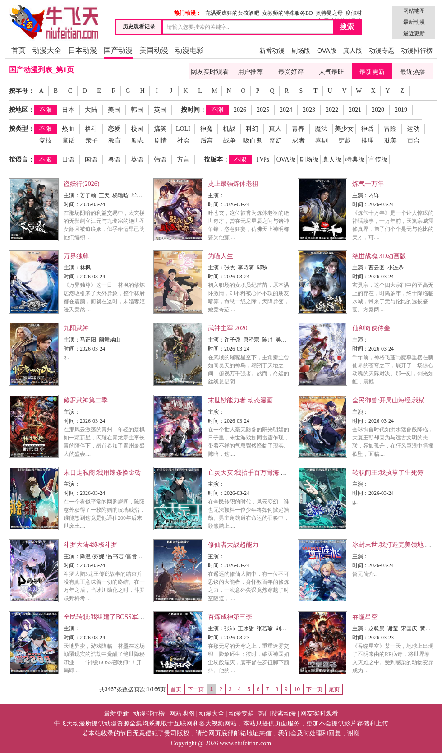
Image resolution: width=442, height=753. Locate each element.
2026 (240, 109)
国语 (91, 159)
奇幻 (275, 140)
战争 (229, 140)
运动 (413, 128)
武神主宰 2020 (228, 328)
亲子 (91, 140)
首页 (18, 50)
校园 (137, 128)
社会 (183, 140)
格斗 (91, 128)
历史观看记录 (139, 26)
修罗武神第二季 (86, 400)
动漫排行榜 (417, 50)
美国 (114, 109)
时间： (72, 204)
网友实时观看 (210, 72)
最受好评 (291, 72)
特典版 (354, 159)
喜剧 (321, 140)
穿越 (344, 140)
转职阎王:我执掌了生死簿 (388, 472)
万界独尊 (76, 256)
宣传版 (377, 159)
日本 (68, 109)
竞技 (45, 140)
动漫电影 (189, 50)
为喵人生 (220, 256)
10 (297, 689)
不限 (45, 109)
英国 (160, 109)
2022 (332, 109)
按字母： (21, 91)
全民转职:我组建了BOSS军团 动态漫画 (117, 617)
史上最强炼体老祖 (233, 183)
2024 (286, 109)
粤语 (114, 159)
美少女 (344, 128)
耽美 (390, 140)
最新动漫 (414, 22)
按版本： (216, 159)
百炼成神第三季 (230, 617)
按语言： (21, 159)
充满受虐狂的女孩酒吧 (232, 13)
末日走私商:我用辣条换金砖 (102, 472)
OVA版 (326, 50)
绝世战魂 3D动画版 (379, 256)
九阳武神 (76, 328)
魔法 (321, 128)
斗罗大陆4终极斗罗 (90, 544)
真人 (275, 128)
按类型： (21, 128)
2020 (378, 109)
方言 (183, 159)
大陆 (91, 109)
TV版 (263, 159)
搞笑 (160, 128)
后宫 (206, 140)
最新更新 (372, 72)
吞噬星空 (365, 617)
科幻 (252, 128)
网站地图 (414, 11)
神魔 (206, 128)
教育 (114, 140)
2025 (263, 109)
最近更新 (414, 33)
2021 (355, 109)
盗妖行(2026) (81, 183)
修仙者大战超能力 (233, 544)
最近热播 (412, 72)
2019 (401, 109)
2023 (309, 109)
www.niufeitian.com (245, 743)
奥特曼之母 (329, 13)
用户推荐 (250, 72)
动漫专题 (381, 50)
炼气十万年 (368, 183)
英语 (137, 159)
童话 (68, 140)
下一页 (314, 689)
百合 (413, 140)
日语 (68, 159)
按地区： (21, 109)
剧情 (160, 140)
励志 (137, 140)
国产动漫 (118, 50)
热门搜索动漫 (277, 713)
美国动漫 (153, 50)
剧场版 (300, 50)
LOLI (183, 128)
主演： (72, 195)
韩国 (137, 109)
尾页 (334, 689)
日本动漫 (82, 50)
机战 (229, 128)
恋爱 (114, 128)
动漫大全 (46, 50)
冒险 (390, 128)
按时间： (193, 109)
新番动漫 (272, 50)
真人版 (352, 50)
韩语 (160, 159)
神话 (367, 128)
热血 (68, 128)
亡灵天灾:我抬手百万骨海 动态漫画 (257, 472)
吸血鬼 (252, 140)
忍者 (298, 140)
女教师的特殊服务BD (287, 13)
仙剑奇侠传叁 (371, 328)
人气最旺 (331, 72)
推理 (367, 140)
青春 (298, 128)
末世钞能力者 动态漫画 (240, 400)
